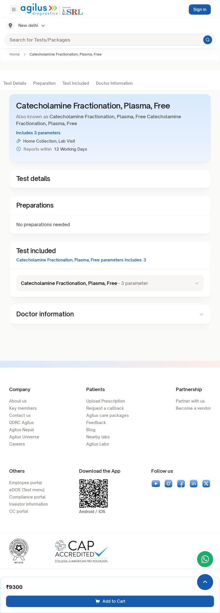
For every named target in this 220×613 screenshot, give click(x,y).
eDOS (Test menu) (26, 489)
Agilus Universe (24, 436)
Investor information (28, 504)
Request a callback (105, 408)
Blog (90, 429)
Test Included (75, 83)
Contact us (20, 415)
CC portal (18, 511)
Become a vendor (193, 408)
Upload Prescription (105, 401)
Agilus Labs (97, 443)
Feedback (96, 422)
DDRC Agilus (21, 422)
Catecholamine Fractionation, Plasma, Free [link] (66, 54)
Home (14, 54)
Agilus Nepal (21, 429)
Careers (17, 443)
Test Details (14, 83)
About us (18, 401)
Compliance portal (27, 496)
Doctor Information (114, 83)
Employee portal (25, 482)
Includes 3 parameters (38, 132)
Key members (23, 408)
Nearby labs (98, 436)
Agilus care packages (107, 415)
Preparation (44, 83)
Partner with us (190, 401)
